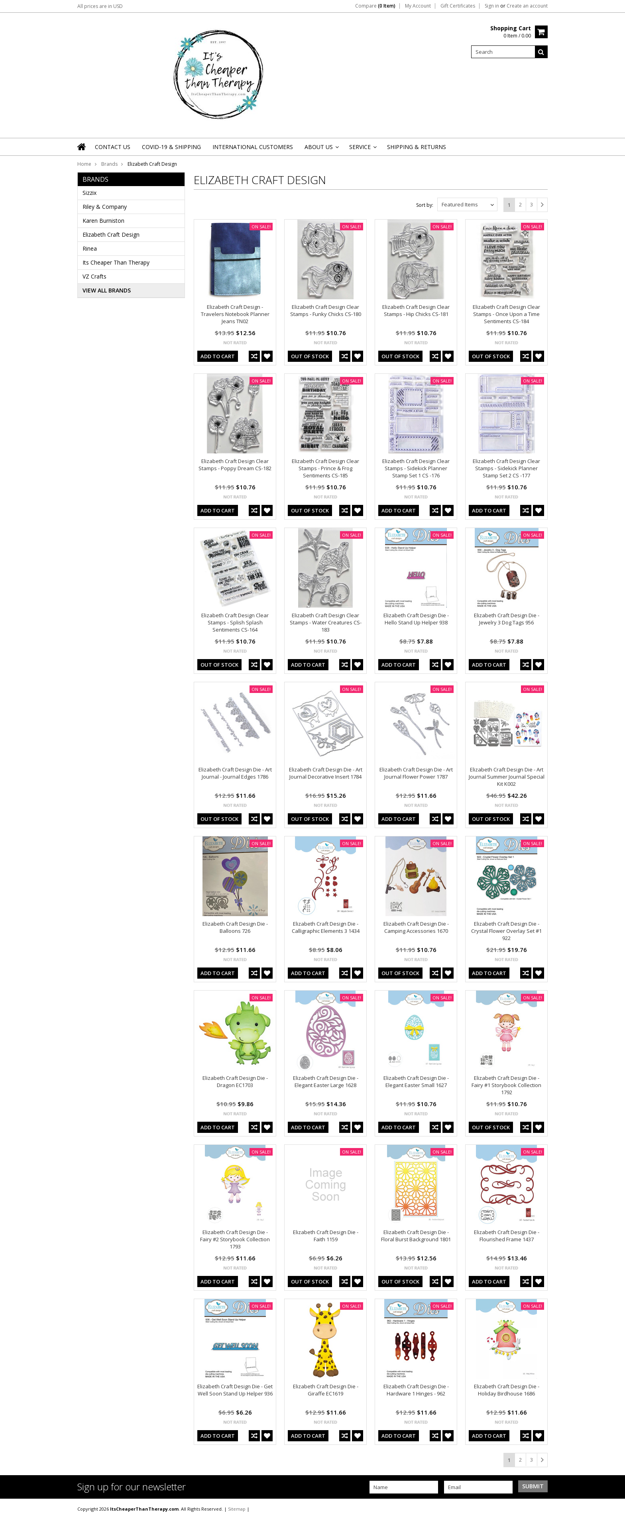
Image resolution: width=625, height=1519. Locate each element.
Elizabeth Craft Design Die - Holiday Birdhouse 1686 (506, 1390)
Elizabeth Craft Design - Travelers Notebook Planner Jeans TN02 (235, 314)
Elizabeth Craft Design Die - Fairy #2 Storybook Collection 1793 (235, 1239)
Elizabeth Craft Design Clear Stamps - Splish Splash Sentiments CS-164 (235, 622)
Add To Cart (217, 356)
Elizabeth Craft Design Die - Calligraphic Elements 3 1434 (326, 927)
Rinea (90, 248)
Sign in (492, 6)
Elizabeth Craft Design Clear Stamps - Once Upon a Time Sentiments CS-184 (506, 314)
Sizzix (89, 192)
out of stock (310, 356)
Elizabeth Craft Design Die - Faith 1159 (325, 1236)
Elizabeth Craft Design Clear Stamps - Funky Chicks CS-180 (325, 310)
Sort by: (424, 205)
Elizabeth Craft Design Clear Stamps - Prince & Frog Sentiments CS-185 (325, 468)
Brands (109, 164)
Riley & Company (105, 206)
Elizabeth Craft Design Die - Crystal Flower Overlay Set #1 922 (506, 931)
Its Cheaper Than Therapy (116, 262)
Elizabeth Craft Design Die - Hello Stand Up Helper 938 (416, 619)
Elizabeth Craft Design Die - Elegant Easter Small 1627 (416, 1081)
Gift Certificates (457, 6)
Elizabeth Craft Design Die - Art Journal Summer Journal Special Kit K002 (506, 776)
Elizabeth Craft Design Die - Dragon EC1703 (235, 1081)
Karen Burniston (103, 220)
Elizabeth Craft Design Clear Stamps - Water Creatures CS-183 (326, 622)
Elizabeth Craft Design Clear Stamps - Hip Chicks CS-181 (416, 310)
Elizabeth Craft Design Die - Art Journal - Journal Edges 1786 (235, 773)
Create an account (527, 6)
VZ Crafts (94, 276)
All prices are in (100, 6)
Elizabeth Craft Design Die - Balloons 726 (235, 927)
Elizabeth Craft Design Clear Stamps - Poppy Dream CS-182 (235, 464)
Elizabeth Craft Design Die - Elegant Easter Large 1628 (325, 1081)
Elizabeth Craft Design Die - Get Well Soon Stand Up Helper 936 (235, 1390)
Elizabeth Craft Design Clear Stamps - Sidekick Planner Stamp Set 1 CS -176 (416, 468)
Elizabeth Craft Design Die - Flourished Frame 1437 (506, 1236)
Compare (375, 6)
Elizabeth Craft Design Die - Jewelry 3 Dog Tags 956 (506, 619)
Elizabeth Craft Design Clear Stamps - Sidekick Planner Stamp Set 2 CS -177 (506, 468)
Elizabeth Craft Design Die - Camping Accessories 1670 (416, 927)
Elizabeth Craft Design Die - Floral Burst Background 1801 (416, 1236)
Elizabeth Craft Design (111, 234)
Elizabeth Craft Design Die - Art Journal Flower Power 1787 (416, 773)
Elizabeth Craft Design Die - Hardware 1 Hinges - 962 (416, 1390)
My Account (418, 6)
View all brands (107, 290)
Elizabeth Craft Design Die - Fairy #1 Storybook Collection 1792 (506, 1085)
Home (84, 164)
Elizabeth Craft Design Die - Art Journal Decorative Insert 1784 (325, 773)
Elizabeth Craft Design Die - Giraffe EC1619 (325, 1390)
